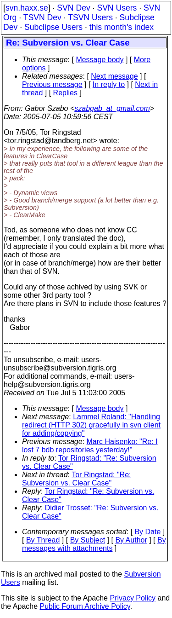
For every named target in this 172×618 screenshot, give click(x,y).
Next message (114, 76)
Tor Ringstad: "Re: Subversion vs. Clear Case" (76, 479)
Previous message (52, 84)
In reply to (109, 84)
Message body (99, 60)
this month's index (121, 27)
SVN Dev (73, 7)
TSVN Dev (42, 17)
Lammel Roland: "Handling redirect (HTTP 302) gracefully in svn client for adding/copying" (91, 425)
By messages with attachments (94, 544)
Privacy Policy (132, 598)
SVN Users (117, 7)
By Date (147, 532)
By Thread (43, 540)
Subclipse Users (53, 27)
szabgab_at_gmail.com (112, 108)
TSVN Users (90, 17)
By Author (131, 540)
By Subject (87, 540)
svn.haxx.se (27, 7)
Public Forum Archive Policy (85, 606)
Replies (65, 93)
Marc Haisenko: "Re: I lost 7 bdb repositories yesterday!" (90, 446)
